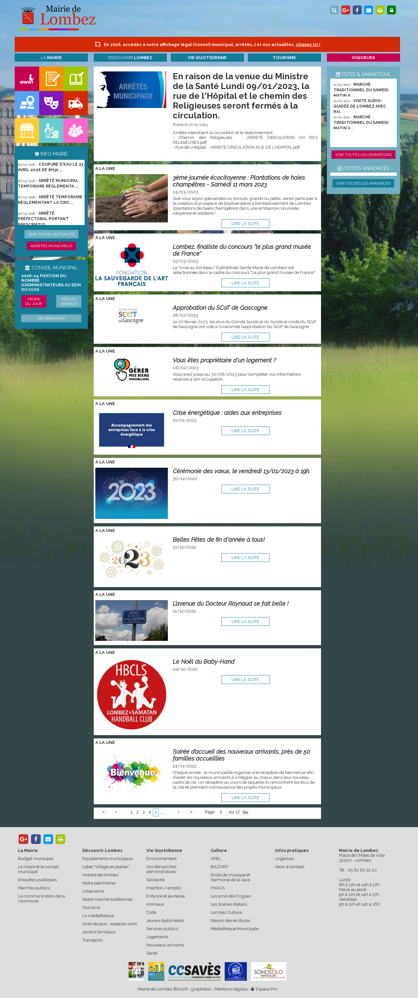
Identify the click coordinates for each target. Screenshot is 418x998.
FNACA (218, 887)
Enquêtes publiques (37, 879)
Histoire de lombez (100, 874)
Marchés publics (34, 887)
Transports (92, 940)
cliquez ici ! (308, 44)
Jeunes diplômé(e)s (165, 920)
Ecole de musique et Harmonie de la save (230, 877)
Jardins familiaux (99, 932)
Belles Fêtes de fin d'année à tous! (219, 539)
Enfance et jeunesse (165, 896)
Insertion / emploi (163, 887)
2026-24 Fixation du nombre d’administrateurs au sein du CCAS (51, 283)
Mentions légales (231, 989)
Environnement (161, 858)
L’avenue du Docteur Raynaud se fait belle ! (231, 603)
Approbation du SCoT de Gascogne (220, 307)
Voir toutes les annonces (363, 183)
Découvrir (130, 57)
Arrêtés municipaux (51, 246)
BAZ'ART (219, 866)
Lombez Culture (226, 912)
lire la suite (245, 223)
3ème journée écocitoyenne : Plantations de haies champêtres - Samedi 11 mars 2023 (239, 181)
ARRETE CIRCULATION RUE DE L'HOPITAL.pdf (255, 147)
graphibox (201, 989)
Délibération (51, 318)
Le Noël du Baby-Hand (203, 661)
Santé (151, 953)
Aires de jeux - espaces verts (109, 923)
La (51, 57)
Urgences (284, 858)
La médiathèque (98, 915)
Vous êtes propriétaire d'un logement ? (224, 360)
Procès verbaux (69, 301)
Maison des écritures (230, 920)
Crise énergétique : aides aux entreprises (227, 412)
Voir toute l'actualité (51, 234)
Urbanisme (93, 891)
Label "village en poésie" (105, 866)
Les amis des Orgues (231, 896)
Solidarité (155, 879)
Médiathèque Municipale (235, 928)
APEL (216, 858)
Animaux (155, 904)
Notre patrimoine (98, 883)
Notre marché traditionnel (107, 899)
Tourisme (91, 907)
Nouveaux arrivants (165, 945)
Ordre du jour (33, 301)
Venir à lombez (289, 866)
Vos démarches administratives (161, 869)
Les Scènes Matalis (229, 904)
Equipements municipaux (107, 858)
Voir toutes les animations (363, 154)
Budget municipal (35, 858)
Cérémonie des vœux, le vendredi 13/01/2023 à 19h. (241, 471)
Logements (157, 936)
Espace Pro (264, 989)
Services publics (162, 928)
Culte (151, 912)
